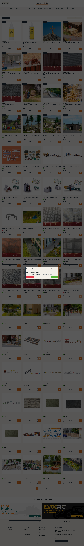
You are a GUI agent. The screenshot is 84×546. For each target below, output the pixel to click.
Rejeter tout (30, 276)
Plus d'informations (36, 274)
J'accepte (54, 276)
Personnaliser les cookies (47, 274)
